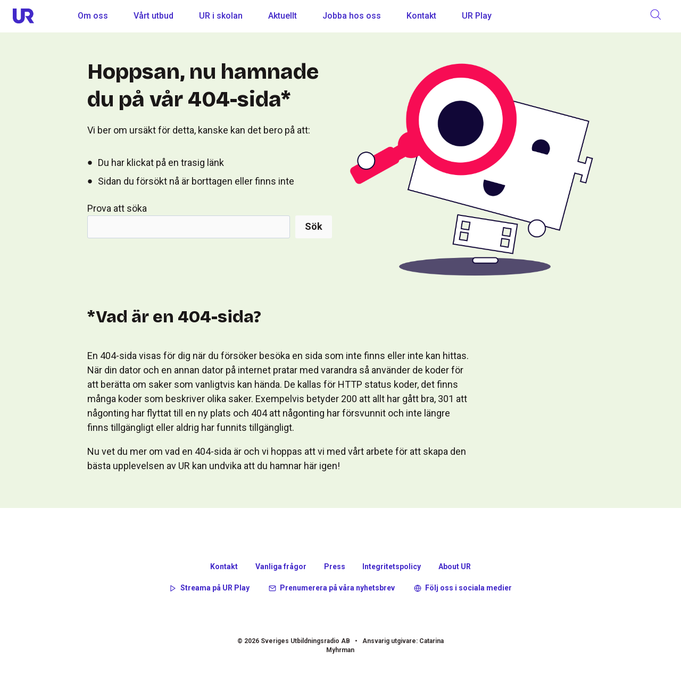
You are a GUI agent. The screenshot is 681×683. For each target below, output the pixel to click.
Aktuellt (282, 16)
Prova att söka (117, 208)
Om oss (93, 16)
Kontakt (421, 16)
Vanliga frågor (280, 566)
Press (334, 566)
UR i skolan (221, 16)
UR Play (477, 16)
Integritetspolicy (391, 566)
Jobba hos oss (351, 16)
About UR (454, 566)
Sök (313, 226)
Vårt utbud (153, 16)
